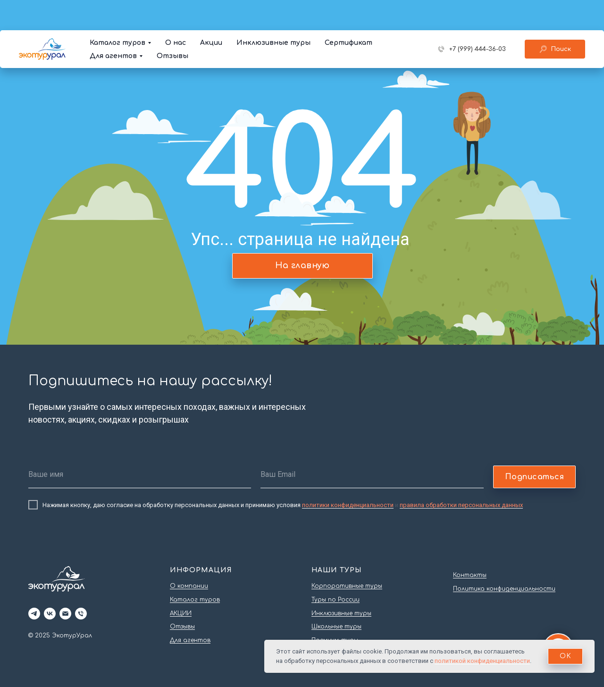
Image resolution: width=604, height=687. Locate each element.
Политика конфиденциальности (504, 588)
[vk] (50, 613)
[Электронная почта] (65, 613)
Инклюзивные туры (273, 12)
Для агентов (113, 25)
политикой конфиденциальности (482, 660)
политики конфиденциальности (348, 505)
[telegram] (34, 613)
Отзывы (172, 25)
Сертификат (348, 12)
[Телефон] (81, 613)
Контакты (470, 575)
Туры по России (335, 599)
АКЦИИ (181, 613)
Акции (211, 12)
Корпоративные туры (346, 586)
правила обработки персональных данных (461, 505)
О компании (189, 586)
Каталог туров (117, 12)
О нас (175, 12)
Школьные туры (336, 626)
